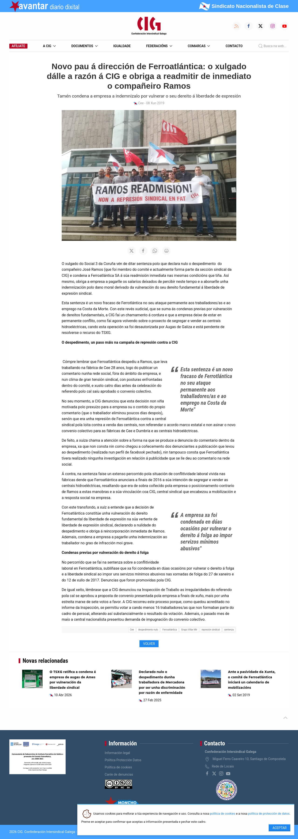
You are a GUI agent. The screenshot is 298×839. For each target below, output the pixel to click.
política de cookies (222, 814)
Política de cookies (118, 767)
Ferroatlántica (170, 629)
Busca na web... (272, 46)
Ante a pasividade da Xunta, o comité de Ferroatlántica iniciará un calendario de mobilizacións (251, 680)
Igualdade (122, 46)
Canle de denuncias (119, 774)
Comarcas (199, 46)
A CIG (49, 46)
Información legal (117, 753)
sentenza (229, 629)
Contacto (234, 46)
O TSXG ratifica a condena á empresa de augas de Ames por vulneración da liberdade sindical (73, 680)
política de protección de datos (269, 814)
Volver (149, 644)
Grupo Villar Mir (189, 629)
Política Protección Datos (123, 760)
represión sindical (211, 629)
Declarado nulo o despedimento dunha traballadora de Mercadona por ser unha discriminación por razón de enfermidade (162, 682)
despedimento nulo (148, 629)
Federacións (159, 46)
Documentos (84, 46)
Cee (132, 629)
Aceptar (279, 828)
